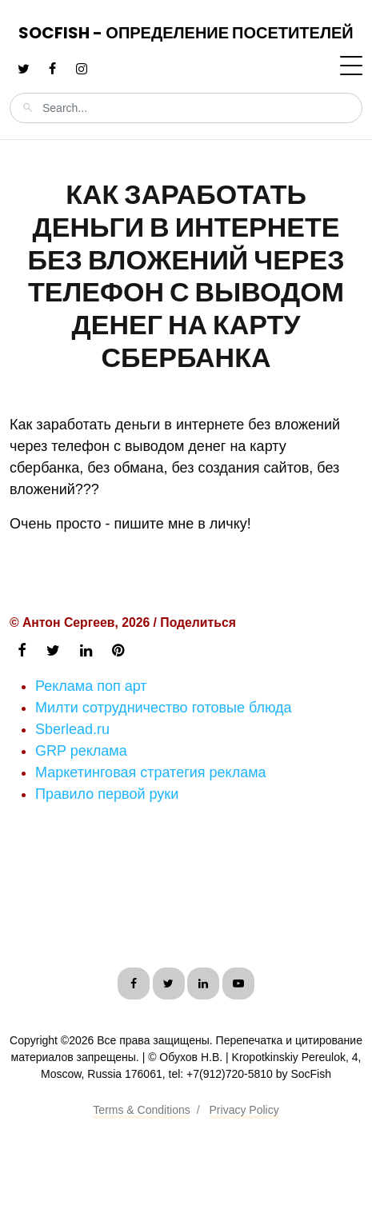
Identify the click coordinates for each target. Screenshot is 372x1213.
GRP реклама (81, 751)
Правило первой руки (106, 794)
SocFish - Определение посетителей (185, 33)
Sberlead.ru (72, 729)
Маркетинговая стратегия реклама (150, 772)
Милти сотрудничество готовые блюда (163, 708)
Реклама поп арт (91, 686)
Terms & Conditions (141, 1109)
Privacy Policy (244, 1109)
